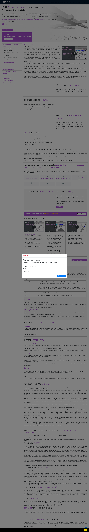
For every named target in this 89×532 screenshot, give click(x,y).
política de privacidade (58, 529)
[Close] (66, 255)
